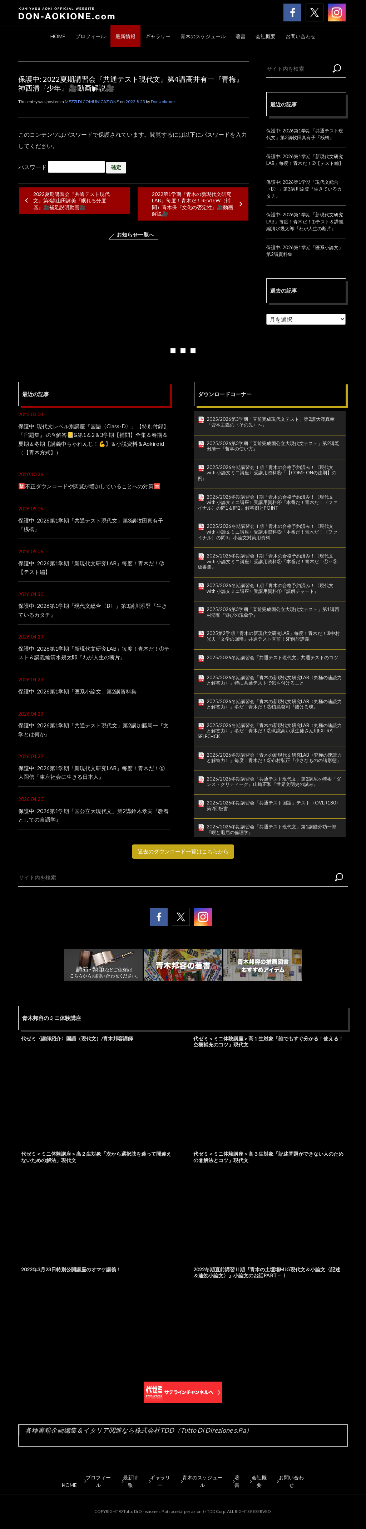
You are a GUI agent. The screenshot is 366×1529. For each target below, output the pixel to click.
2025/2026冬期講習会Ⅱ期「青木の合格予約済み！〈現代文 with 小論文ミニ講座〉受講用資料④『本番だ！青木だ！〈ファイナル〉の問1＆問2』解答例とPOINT (267, 502)
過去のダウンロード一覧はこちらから (183, 859)
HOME (57, 36)
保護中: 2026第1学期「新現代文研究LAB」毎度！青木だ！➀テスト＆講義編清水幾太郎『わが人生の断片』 (304, 221)
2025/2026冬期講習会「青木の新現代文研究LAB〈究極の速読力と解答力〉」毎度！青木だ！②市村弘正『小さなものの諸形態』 (274, 757)
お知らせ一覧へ (135, 234)
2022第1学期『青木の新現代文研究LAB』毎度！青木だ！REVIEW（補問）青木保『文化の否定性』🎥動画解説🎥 (192, 204)
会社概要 (266, 36)
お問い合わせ (301, 36)
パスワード (61, 166)
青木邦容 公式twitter (314, 12)
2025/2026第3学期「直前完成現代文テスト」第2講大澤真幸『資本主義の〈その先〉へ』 (271, 422)
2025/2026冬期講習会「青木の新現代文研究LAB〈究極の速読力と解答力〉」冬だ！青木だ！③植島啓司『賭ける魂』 (274, 704)
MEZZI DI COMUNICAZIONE (92, 101)
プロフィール (90, 36)
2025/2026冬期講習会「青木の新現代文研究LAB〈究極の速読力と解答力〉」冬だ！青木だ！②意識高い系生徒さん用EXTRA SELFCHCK (270, 730)
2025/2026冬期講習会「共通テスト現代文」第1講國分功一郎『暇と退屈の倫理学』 (271, 829)
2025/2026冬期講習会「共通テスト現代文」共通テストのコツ (272, 657)
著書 (241, 36)
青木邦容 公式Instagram (337, 12)
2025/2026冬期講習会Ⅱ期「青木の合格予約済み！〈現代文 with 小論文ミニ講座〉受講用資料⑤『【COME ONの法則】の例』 (267, 472)
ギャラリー (157, 36)
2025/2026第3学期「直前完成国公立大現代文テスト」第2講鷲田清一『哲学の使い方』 (273, 446)
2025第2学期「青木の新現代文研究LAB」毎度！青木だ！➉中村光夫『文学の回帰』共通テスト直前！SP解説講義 (273, 636)
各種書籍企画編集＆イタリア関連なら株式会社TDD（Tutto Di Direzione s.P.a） (138, 1438)
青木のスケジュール (203, 36)
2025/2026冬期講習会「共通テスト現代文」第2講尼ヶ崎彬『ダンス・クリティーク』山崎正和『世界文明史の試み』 (274, 781)
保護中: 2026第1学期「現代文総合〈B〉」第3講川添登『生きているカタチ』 (304, 189)
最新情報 (125, 36)
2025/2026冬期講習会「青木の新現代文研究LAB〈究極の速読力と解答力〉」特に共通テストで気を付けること (274, 680)
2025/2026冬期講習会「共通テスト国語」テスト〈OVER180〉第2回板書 (274, 805)
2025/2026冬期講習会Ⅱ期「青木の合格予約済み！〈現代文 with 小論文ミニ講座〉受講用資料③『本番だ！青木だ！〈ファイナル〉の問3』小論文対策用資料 (267, 531)
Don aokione (163, 101)
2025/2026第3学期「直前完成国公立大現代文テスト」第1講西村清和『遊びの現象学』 (273, 612)
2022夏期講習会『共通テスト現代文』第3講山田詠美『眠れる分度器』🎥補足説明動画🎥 (71, 200)
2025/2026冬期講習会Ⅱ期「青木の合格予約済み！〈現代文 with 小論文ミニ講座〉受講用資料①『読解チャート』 (270, 588)
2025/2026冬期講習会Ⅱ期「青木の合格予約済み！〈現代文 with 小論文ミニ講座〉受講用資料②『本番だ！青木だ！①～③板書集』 (267, 561)
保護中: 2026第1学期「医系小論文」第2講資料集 (80, 699)
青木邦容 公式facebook (292, 12)
